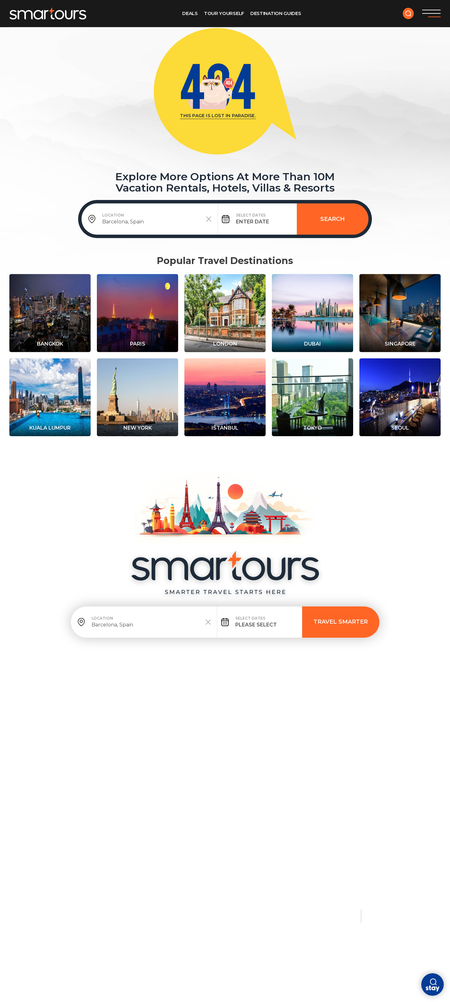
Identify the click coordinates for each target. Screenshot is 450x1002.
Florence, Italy (301, 792)
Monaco (384, 750)
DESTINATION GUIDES (169, 701)
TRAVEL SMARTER (340, 621)
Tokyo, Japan (55, 782)
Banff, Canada (57, 843)
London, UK (53, 761)
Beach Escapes (142, 735)
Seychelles (388, 792)
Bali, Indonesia (140, 771)
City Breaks (218, 735)
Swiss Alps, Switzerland (71, 865)
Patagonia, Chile (60, 854)
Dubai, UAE (214, 771)
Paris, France (56, 750)
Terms (89, 912)
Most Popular (59, 735)
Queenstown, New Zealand (75, 833)
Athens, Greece (301, 771)
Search (332, 219)
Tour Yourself (224, 13)
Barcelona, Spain (224, 761)
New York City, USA (63, 771)
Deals (190, 13)
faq (246, 701)
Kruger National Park (68, 875)
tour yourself (110, 701)
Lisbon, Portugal (224, 792)
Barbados (133, 792)
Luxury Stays (392, 735)
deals (71, 701)
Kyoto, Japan (297, 750)
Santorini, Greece (144, 782)
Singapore (215, 782)
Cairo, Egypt (296, 782)
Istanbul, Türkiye (303, 761)
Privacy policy (56, 912)
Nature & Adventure (68, 818)
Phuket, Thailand (144, 761)
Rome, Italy (53, 792)
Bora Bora (387, 761)
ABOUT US (219, 701)
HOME (46, 701)
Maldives (132, 750)
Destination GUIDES (275, 13)
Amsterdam (216, 750)
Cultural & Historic (310, 735)
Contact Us (277, 701)
